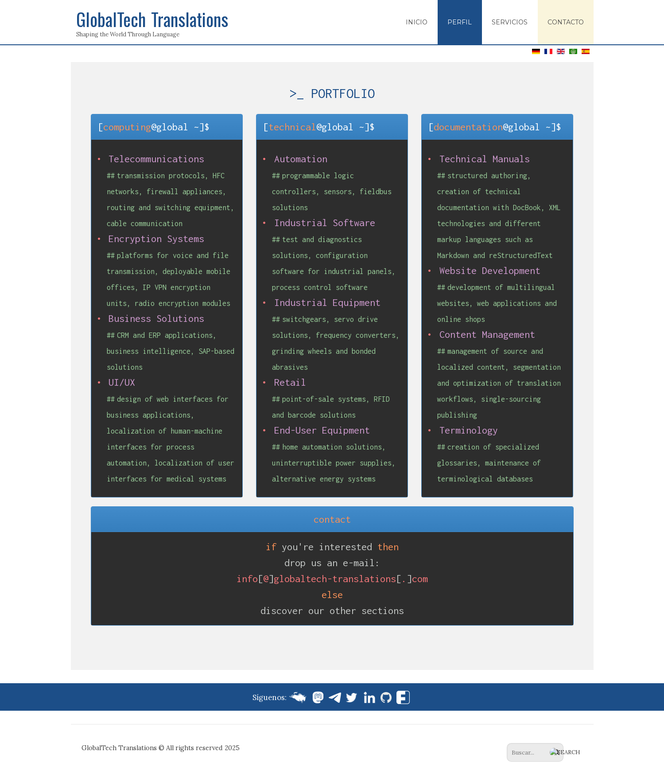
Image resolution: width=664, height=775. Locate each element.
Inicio (416, 22)
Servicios (510, 22)
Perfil (459, 22)
